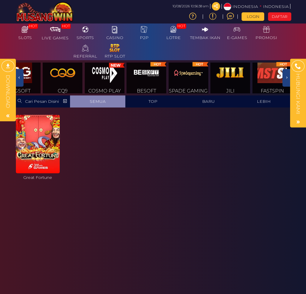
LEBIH (264, 101)
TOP (153, 101)
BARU (208, 101)
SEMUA (98, 101)
